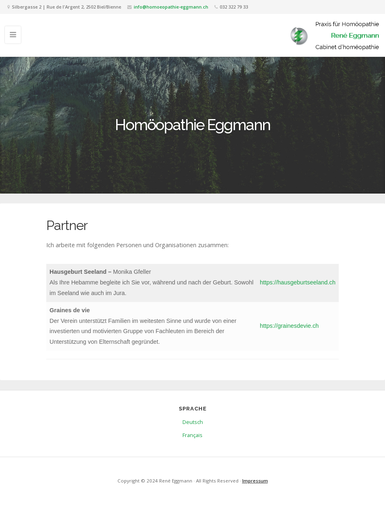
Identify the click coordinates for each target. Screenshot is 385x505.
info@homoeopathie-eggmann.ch (171, 7)
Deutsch (192, 422)
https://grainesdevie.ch (289, 325)
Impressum (255, 481)
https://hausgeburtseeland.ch (297, 282)
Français (192, 435)
